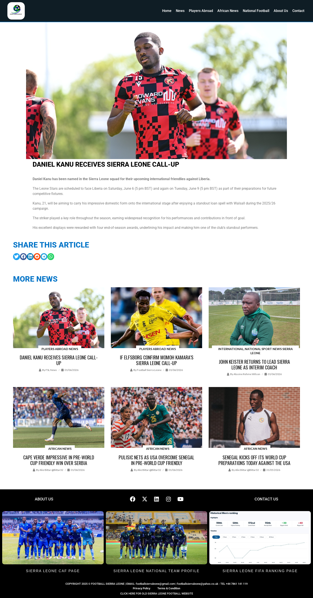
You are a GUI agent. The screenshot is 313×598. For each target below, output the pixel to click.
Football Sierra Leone (149, 370)
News (180, 11)
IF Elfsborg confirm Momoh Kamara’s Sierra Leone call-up (156, 360)
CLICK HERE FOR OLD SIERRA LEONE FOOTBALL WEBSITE (156, 593)
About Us (281, 11)
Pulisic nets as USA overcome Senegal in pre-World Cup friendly (156, 460)
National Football (256, 11)
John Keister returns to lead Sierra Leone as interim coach (254, 364)
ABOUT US (44, 499)
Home (166, 11)
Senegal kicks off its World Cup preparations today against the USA (254, 460)
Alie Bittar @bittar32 (51, 470)
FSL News (51, 370)
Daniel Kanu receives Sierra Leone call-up (59, 360)
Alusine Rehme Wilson (247, 374)
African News (227, 11)
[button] (16, 256)
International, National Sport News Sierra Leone (255, 351)
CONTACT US (266, 499)
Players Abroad (201, 11)
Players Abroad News (60, 349)
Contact (298, 11)
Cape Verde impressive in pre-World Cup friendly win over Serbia (58, 460)
